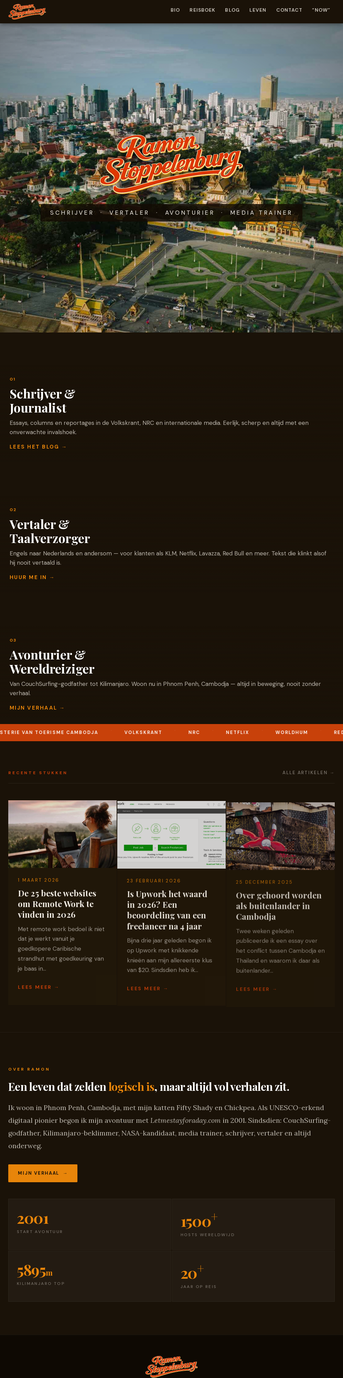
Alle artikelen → (308, 773)
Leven (258, 10)
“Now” (321, 10)
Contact (289, 10)
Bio (175, 10)
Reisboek (202, 10)
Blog (232, 10)
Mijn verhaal (38, 1173)
